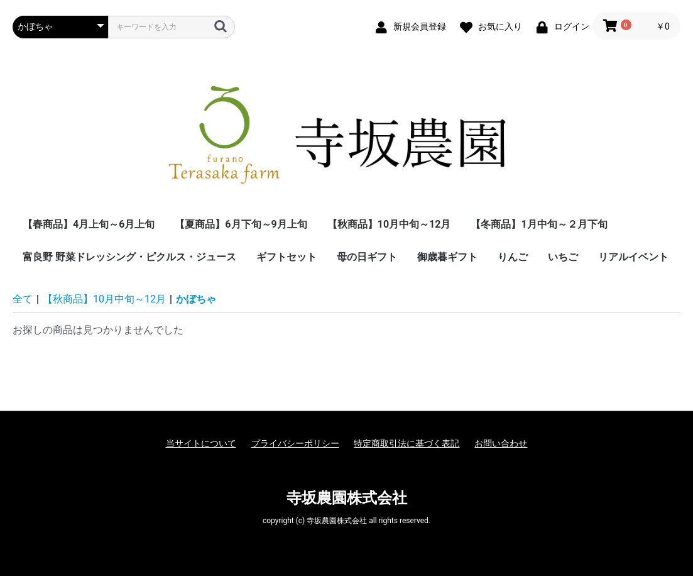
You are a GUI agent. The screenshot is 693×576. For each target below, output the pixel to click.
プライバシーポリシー (295, 443)
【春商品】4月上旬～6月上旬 (89, 224)
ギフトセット (286, 257)
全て (23, 299)
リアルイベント (633, 257)
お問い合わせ (500, 443)
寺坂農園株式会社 (346, 498)
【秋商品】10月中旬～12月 (389, 224)
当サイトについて (201, 443)
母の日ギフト (367, 257)
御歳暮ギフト (447, 257)
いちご (563, 257)
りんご (513, 257)
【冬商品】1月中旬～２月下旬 (539, 224)
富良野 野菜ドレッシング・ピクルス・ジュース (129, 257)
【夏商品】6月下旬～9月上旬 (241, 224)
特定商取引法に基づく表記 (406, 443)
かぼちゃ (196, 299)
